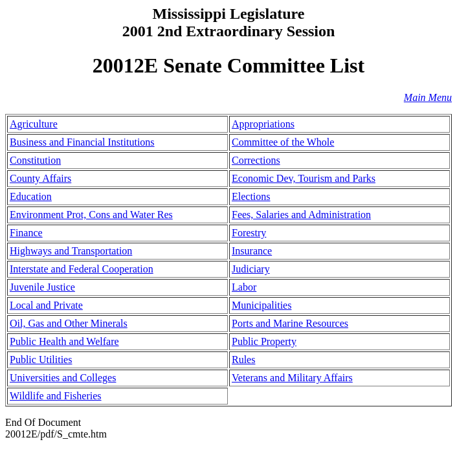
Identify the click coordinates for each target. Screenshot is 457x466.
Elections (251, 196)
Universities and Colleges (63, 377)
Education (31, 196)
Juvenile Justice (42, 287)
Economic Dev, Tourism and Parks (303, 178)
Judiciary (251, 268)
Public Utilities (41, 359)
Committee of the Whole (283, 142)
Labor (244, 287)
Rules (243, 359)
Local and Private (46, 305)
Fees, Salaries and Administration (301, 214)
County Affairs (40, 178)
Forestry (249, 232)
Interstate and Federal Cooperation (81, 268)
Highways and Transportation (71, 250)
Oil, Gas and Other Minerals (69, 323)
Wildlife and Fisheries (56, 395)
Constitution (35, 160)
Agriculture (34, 123)
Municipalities (261, 305)
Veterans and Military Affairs (292, 377)
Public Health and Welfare (64, 341)
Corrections (256, 160)
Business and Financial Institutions (82, 142)
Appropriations (263, 123)
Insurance (252, 250)
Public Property (264, 341)
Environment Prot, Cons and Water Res (91, 214)
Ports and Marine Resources (290, 323)
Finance (26, 232)
